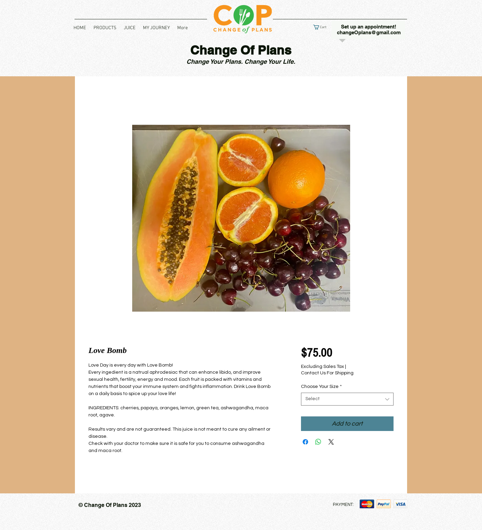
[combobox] (347, 399)
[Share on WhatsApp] (318, 442)
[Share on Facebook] (305, 442)
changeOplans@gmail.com (369, 32)
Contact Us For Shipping (327, 373)
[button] (105, 28)
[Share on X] (331, 442)
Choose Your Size (321, 386)
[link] (322, 27)
